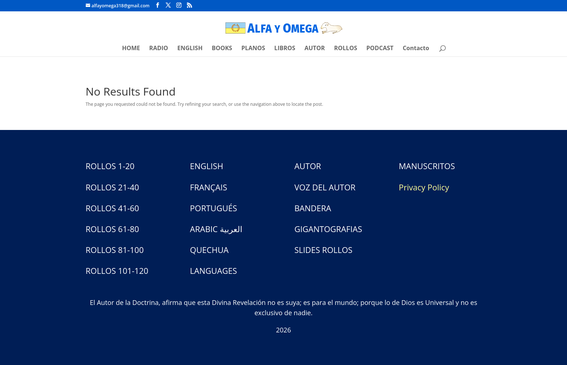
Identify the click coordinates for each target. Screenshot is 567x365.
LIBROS (284, 48)
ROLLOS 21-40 (112, 187)
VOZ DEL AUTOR (325, 187)
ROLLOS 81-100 (115, 249)
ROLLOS (345, 48)
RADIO (158, 48)
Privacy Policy (424, 187)
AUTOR (315, 48)
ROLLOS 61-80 (112, 228)
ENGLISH (190, 48)
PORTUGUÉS (213, 207)
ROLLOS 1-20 (110, 165)
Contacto (416, 48)
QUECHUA (209, 249)
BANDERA (312, 207)
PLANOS (253, 48)
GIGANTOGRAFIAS (328, 228)
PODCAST (380, 48)
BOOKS (222, 48)
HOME (131, 48)
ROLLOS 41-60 (112, 207)
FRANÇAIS (208, 187)
